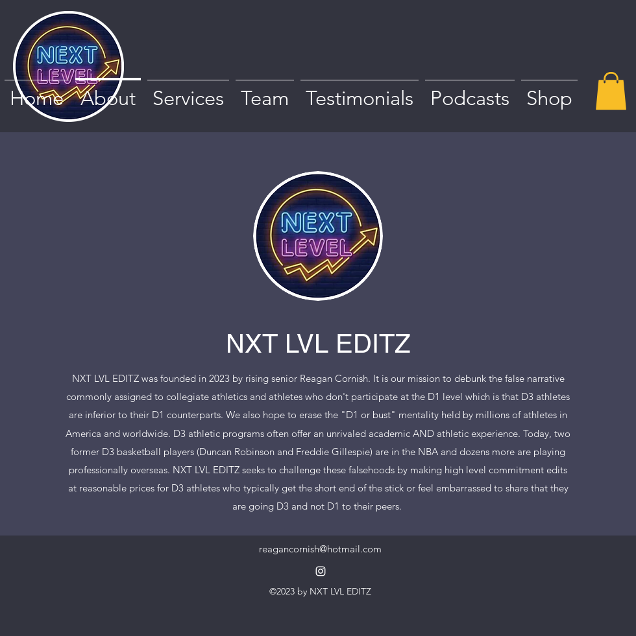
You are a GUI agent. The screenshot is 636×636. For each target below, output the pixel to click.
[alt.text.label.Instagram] (320, 571)
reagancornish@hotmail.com (320, 549)
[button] (611, 91)
